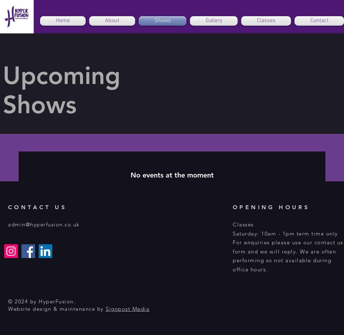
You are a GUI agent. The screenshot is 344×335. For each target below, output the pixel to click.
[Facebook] (28, 251)
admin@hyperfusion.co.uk (44, 224)
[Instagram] (11, 251)
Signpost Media (128, 308)
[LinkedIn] (45, 251)
